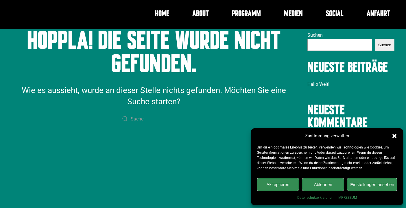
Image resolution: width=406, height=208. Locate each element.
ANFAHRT (378, 14)
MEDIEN (293, 14)
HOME (162, 14)
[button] (394, 136)
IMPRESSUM (347, 198)
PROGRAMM (246, 14)
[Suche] (154, 119)
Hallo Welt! (318, 84)
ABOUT (200, 14)
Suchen (315, 35)
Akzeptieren (277, 184)
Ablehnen (323, 184)
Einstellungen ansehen (372, 184)
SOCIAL (335, 14)
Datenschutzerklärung (314, 198)
